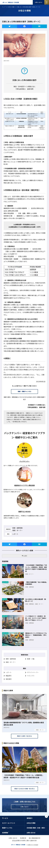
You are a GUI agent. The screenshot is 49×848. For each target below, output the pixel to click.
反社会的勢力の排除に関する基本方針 (24, 840)
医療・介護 (30, 659)
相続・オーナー (11, 662)
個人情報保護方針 (34, 838)
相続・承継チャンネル (24, 391)
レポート (8, 672)
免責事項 (23, 838)
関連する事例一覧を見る (24, 736)
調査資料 (8, 676)
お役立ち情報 (11, 7)
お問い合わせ (38, 2)
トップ (3, 7)
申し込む (24, 556)
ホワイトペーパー (33, 672)
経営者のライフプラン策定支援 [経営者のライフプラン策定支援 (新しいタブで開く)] (24, 485)
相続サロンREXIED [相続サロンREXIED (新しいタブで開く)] (24, 511)
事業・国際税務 (11, 659)
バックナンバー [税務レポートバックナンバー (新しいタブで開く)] (24, 461)
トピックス (30, 676)
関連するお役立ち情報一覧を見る (24, 789)
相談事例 (8, 679)
